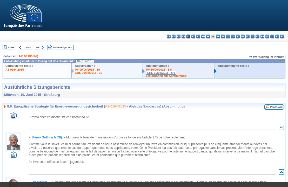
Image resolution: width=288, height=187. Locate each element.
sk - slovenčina (267, 36)
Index (11, 47)
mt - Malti (243, 36)
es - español (174, 36)
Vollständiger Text (62, 47)
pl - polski (252, 36)
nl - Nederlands (248, 36)
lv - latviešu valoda (228, 36)
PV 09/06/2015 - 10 (87, 69)
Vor (37, 47)
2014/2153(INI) (28, 56)
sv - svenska (282, 36)
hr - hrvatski (218, 36)
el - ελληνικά (198, 36)
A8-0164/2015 (14, 69)
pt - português (257, 36)
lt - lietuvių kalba (233, 36)
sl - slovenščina (272, 36)
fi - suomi (277, 36)
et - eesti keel (193, 36)
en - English (203, 36)
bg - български (169, 36)
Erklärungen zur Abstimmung (166, 75)
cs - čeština (178, 36)
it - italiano (223, 36)
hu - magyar (238, 36)
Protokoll (276, 107)
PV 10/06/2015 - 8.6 (159, 69)
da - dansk (183, 36)
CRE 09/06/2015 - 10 (88, 72)
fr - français (208, 36)
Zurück (27, 47)
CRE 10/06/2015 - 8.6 (161, 72)
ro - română (262, 36)
